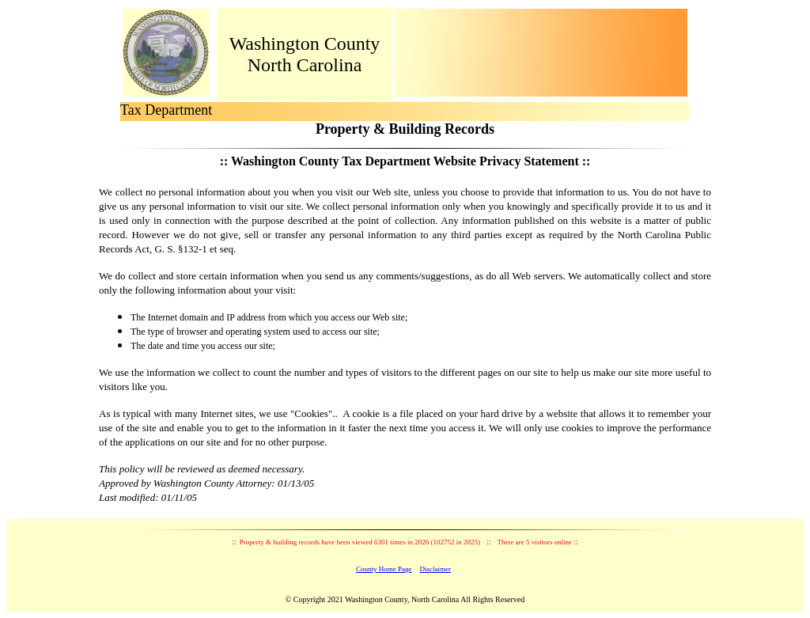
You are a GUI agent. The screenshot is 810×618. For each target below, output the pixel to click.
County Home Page (384, 569)
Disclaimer (436, 569)
